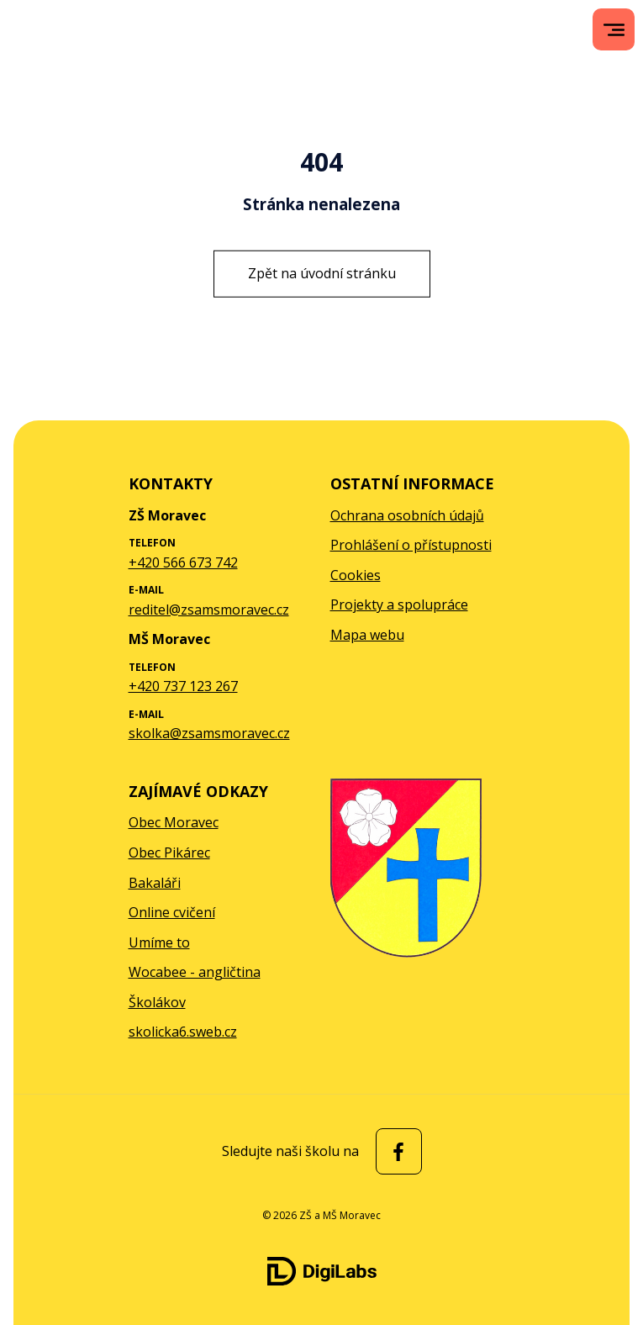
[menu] (614, 29)
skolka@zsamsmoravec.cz (209, 733)
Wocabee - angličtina (195, 972)
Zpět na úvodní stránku (322, 273)
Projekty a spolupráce (399, 604)
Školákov (157, 1002)
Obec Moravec (174, 822)
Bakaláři (155, 883)
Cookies (355, 575)
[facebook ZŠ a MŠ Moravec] (394, 1151)
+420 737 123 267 (183, 686)
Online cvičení (172, 912)
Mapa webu (367, 635)
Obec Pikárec (169, 852)
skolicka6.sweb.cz (183, 1031)
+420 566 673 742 (183, 562)
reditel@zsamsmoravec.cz (209, 609)
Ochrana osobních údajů (407, 515)
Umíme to (159, 942)
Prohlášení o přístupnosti (411, 545)
